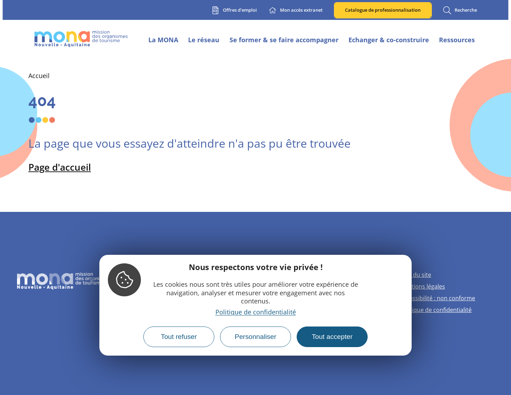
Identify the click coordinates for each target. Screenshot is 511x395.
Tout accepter (332, 336)
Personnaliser (255, 336)
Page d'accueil (59, 167)
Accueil (39, 75)
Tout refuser (179, 336)
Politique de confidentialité (255, 312)
